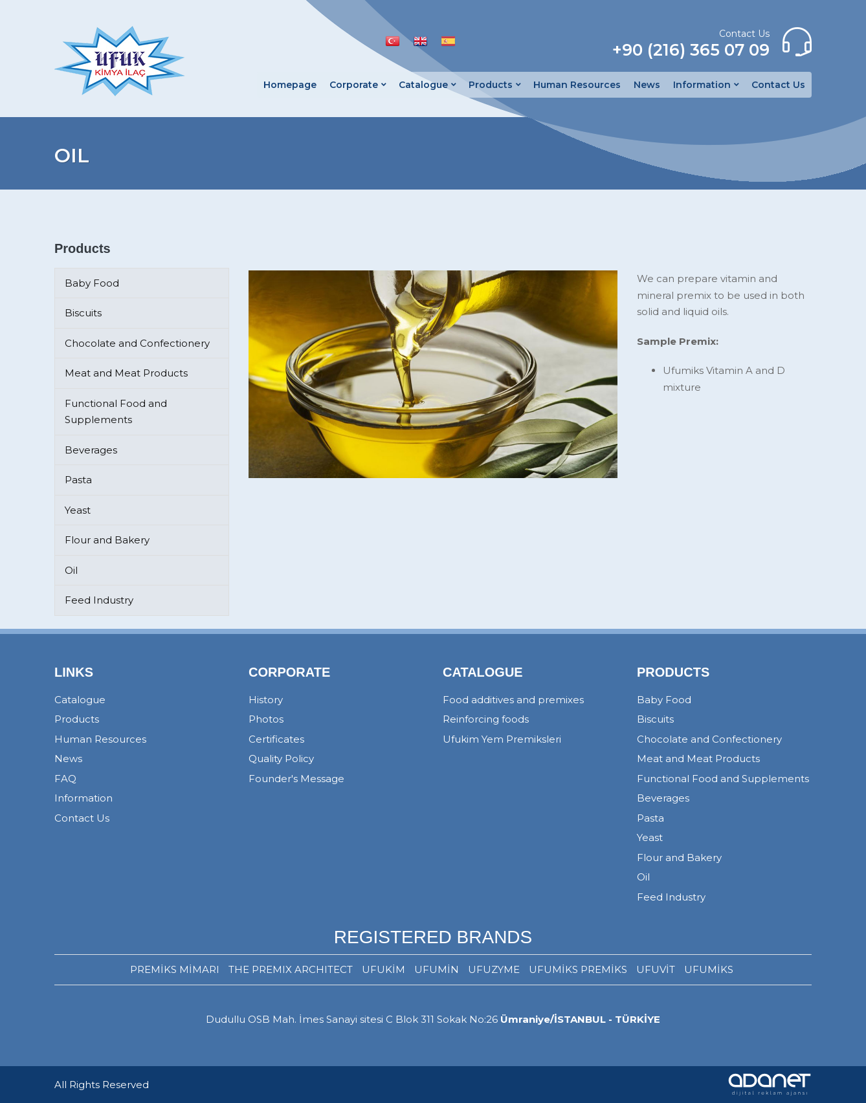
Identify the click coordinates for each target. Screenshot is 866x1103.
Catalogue (79, 699)
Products (76, 719)
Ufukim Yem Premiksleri (502, 739)
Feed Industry (99, 600)
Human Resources (100, 739)
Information (83, 798)
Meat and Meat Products (126, 373)
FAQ (65, 778)
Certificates (276, 739)
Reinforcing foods (486, 719)
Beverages (91, 450)
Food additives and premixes (513, 699)
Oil (71, 570)
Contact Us (81, 818)
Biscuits (83, 313)
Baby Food (92, 283)
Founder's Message (296, 778)
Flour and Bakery (107, 540)
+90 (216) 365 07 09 (691, 50)
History (266, 699)
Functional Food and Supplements (723, 778)
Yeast (78, 510)
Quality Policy (281, 758)
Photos (266, 719)
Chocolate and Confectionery (137, 343)
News (68, 758)
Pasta (78, 480)
